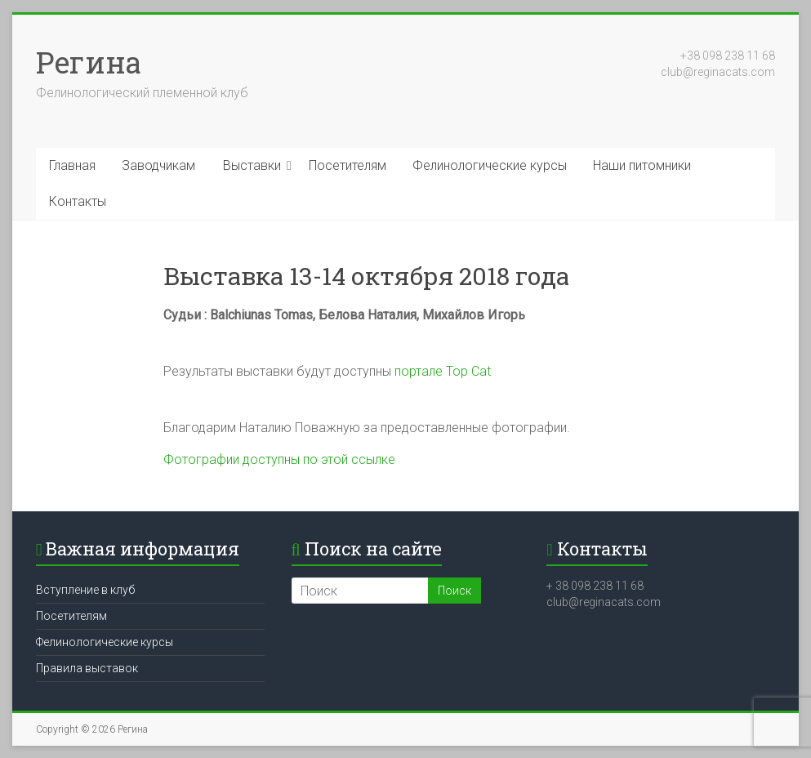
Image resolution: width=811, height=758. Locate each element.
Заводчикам (158, 165)
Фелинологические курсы (489, 165)
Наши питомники (642, 165)
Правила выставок (87, 668)
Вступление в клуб (85, 589)
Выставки (252, 165)
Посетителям (347, 165)
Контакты (77, 201)
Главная (72, 165)
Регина (88, 62)
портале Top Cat (442, 371)
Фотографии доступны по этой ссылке (279, 459)
